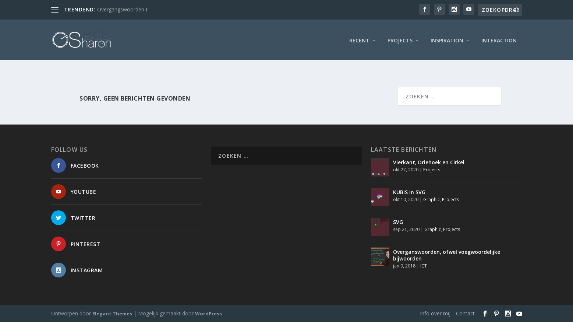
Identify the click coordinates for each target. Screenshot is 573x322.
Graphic (431, 199)
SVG (398, 221)
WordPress (208, 313)
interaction (499, 38)
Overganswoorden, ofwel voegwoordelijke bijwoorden (446, 255)
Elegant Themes (112, 313)
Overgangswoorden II (123, 9)
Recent (359, 38)
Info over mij (435, 313)
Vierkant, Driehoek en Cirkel (428, 162)
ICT (423, 266)
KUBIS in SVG (409, 192)
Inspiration (447, 38)
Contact (465, 313)
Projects (400, 38)
